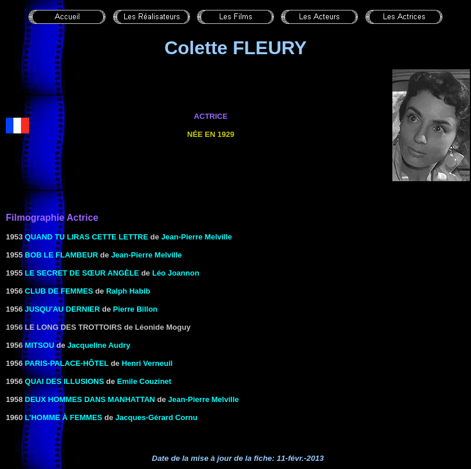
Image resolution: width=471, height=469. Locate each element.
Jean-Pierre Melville (196, 236)
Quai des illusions (64, 381)
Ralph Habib (128, 291)
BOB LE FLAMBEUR (62, 255)
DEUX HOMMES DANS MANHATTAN (90, 399)
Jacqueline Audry (99, 345)
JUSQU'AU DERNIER (62, 309)
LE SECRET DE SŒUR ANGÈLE (82, 273)
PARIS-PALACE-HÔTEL (67, 363)
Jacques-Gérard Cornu (156, 417)
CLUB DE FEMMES (59, 291)
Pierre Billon (135, 309)
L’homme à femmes (64, 417)
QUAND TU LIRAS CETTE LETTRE (87, 236)
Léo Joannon (175, 273)
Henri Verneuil (147, 363)
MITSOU (40, 345)
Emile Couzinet (144, 381)
